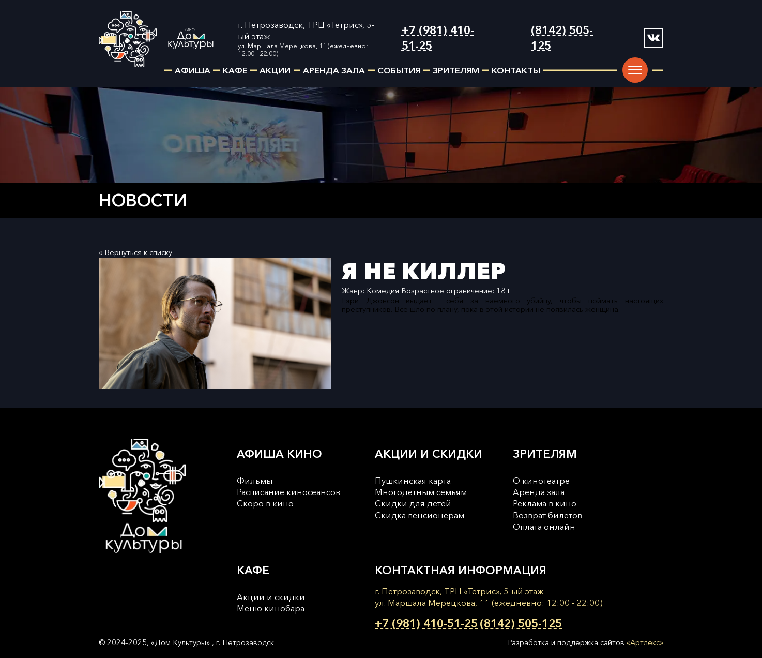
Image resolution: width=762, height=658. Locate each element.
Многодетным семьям (421, 492)
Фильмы (254, 480)
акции (275, 70)
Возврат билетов (547, 515)
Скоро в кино (265, 503)
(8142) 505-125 (562, 37)
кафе (235, 70)
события (398, 70)
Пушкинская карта (413, 480)
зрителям (456, 70)
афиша (192, 70)
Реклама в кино (544, 503)
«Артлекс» (645, 642)
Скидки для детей (413, 503)
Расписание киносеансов (288, 492)
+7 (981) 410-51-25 (438, 37)
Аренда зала (539, 492)
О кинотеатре (541, 480)
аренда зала (334, 70)
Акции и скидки (271, 597)
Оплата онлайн (544, 526)
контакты (516, 70)
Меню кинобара (270, 608)
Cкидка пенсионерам (419, 515)
